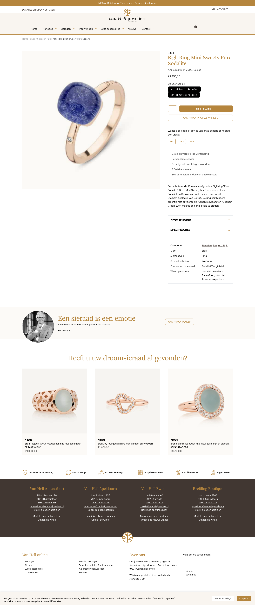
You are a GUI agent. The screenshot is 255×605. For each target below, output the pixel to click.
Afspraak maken (179, 322)
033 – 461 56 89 (47, 502)
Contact (145, 29)
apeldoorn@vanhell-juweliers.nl (100, 506)
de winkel (51, 519)
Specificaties (180, 230)
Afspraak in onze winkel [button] (200, 118)
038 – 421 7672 (154, 502)
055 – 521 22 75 (101, 502)
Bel (172, 141)
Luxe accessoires (110, 29)
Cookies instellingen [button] (223, 598)
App (182, 141)
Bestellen (203, 109)
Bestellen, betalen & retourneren (96, 565)
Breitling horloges (88, 561)
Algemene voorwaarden (91, 568)
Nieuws (132, 29)
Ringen (217, 245)
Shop (32, 38)
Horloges (48, 29)
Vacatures (191, 574)
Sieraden (66, 29)
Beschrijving (180, 220)
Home (34, 29)
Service (83, 572)
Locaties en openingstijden (38, 9)
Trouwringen (86, 29)
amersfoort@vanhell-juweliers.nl (47, 506)
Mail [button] (192, 141)
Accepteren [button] (244, 598)
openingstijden (52, 510)
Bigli (50, 38)
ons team (56, 516)
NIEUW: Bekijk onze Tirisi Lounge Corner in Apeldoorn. (127, 3)
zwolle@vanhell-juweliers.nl (154, 506)
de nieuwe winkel (158, 519)
